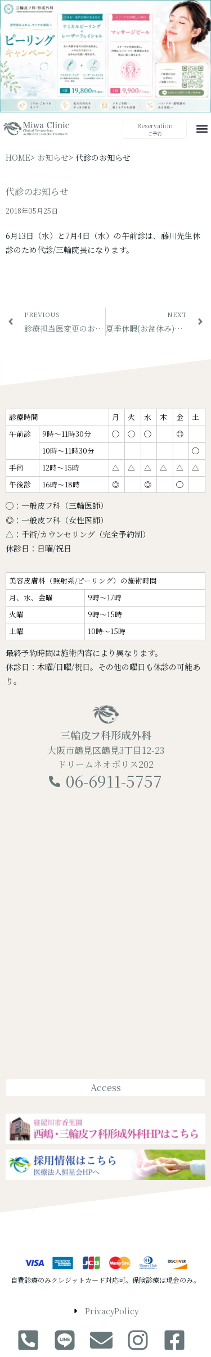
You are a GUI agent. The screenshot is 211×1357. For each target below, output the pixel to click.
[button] (201, 128)
